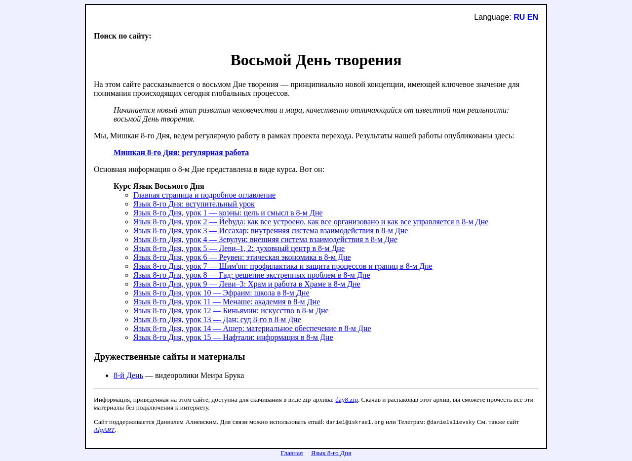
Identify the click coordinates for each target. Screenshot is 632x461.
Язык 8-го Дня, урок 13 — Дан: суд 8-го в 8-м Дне (217, 319)
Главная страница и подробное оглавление (204, 195)
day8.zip (346, 399)
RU (519, 17)
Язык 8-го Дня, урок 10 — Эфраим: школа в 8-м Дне (221, 293)
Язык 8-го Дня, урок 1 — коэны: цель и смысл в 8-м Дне (228, 213)
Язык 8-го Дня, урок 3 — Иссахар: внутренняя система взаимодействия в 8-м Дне (270, 230)
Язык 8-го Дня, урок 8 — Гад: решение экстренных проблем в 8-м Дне (251, 275)
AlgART (104, 429)
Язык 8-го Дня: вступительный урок (194, 204)
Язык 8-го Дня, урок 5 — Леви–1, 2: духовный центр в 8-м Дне (239, 248)
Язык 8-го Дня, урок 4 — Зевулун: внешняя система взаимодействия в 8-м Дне (265, 239)
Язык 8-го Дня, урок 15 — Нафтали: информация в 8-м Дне (233, 337)
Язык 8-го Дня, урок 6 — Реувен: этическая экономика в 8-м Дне (242, 257)
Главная (292, 453)
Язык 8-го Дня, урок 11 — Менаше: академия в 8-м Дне (226, 301)
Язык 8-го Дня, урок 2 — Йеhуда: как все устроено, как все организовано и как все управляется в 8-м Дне (310, 221)
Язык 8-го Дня (331, 453)
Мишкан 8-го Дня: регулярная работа (181, 152)
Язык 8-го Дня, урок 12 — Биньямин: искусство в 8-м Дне (231, 310)
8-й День (128, 375)
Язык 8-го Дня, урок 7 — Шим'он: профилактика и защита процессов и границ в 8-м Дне (283, 266)
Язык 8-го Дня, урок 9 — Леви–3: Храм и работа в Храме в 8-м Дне (246, 284)
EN (532, 17)
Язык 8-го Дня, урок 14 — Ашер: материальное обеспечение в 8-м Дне (252, 328)
